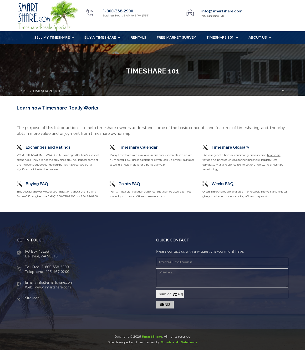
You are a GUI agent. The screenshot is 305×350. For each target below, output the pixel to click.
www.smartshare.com (52, 287)
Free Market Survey (176, 37)
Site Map (32, 298)
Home (22, 91)
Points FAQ (129, 183)
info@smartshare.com (222, 11)
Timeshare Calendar (138, 147)
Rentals (138, 37)
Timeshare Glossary (230, 147)
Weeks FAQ (223, 183)
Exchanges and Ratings (48, 147)
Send (165, 304)
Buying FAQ (37, 183)
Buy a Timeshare (100, 37)
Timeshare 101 (220, 37)
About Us (258, 37)
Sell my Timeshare (52, 37)
